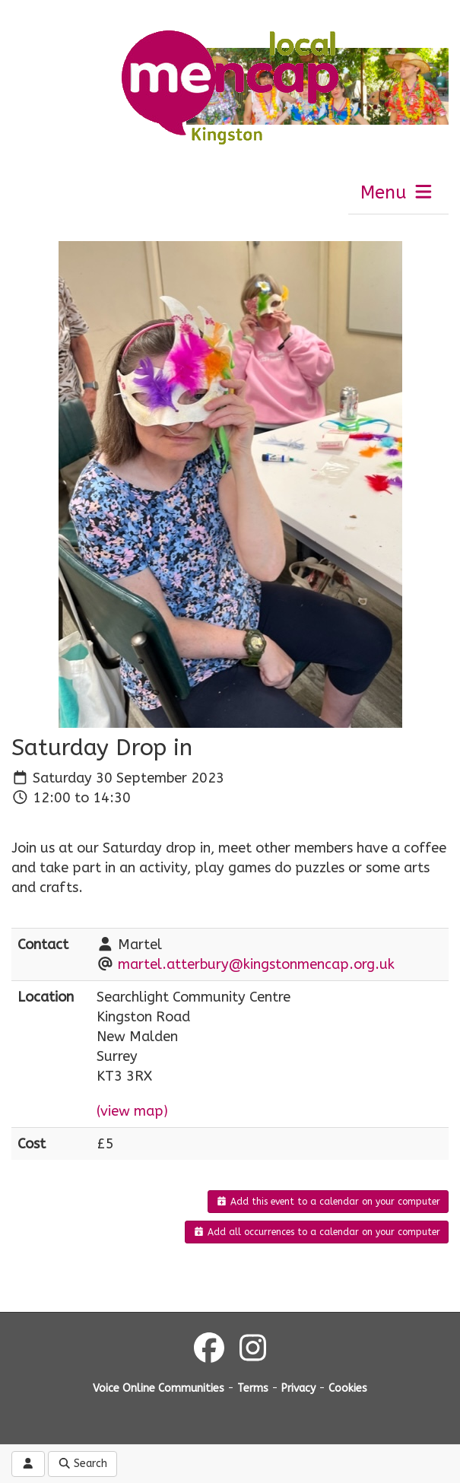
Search (83, 1463)
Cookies (347, 1388)
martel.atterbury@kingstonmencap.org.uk (256, 964)
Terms (252, 1388)
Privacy (298, 1388)
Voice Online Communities (158, 1388)
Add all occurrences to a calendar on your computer (316, 1232)
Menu (397, 192)
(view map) (132, 1111)
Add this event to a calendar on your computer (328, 1201)
